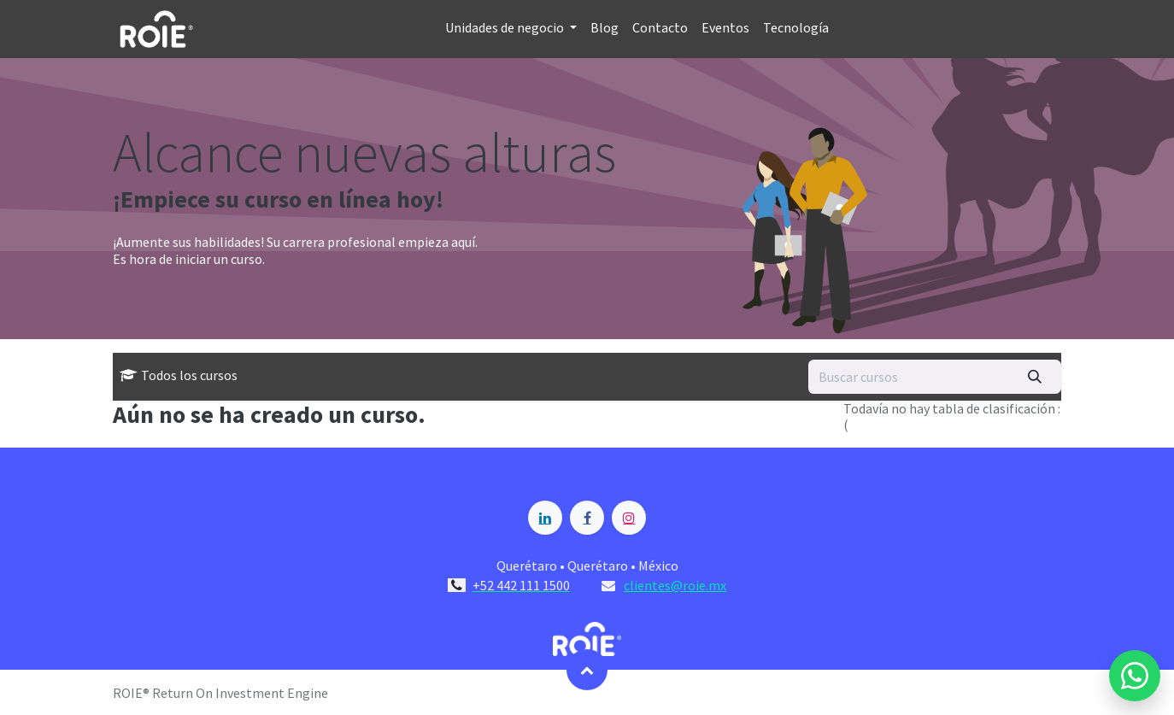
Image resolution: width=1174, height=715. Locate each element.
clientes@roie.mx (675, 585)
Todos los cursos (179, 375)
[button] (587, 669)
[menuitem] (511, 29)
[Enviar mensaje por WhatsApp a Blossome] (1134, 675)
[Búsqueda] (1035, 377)
